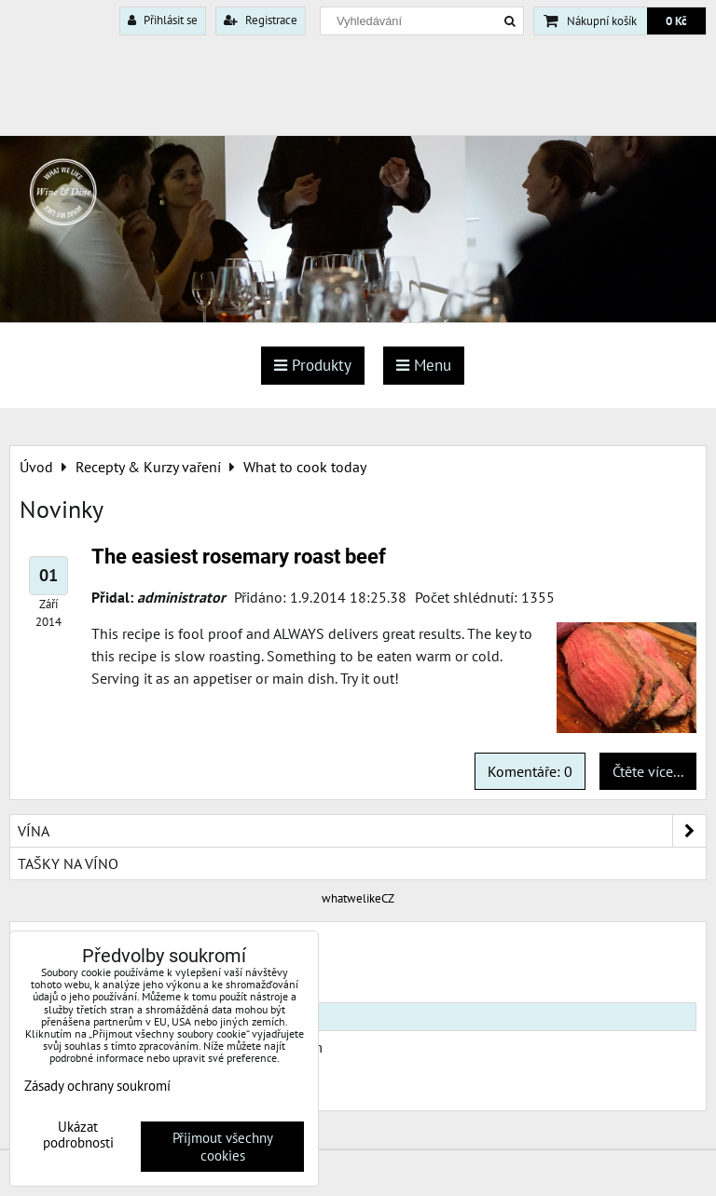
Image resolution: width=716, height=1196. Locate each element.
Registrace (260, 20)
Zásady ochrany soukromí (97, 1085)
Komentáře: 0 (530, 771)
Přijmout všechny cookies (222, 1146)
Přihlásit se (163, 20)
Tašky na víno (68, 863)
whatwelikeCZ (358, 898)
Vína (362, 831)
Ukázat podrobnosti (78, 1135)
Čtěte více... (648, 771)
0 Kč (676, 21)
